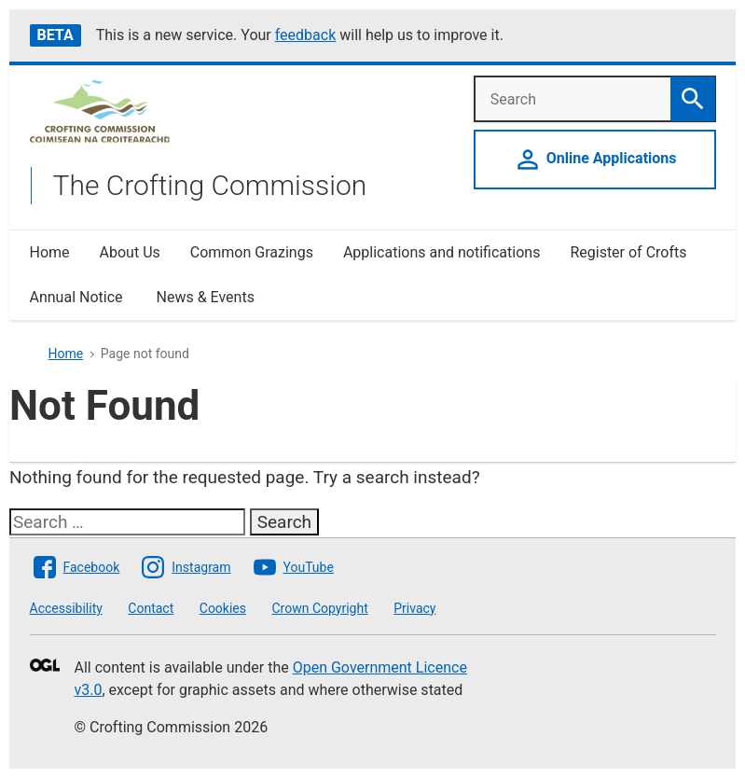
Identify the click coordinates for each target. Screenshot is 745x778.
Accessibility (66, 608)
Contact (150, 608)
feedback (306, 35)
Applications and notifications (441, 252)
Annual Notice (78, 297)
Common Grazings (251, 252)
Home (50, 252)
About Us (130, 252)
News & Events (205, 297)
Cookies (223, 608)
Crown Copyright (319, 608)
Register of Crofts (628, 252)
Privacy (414, 608)
